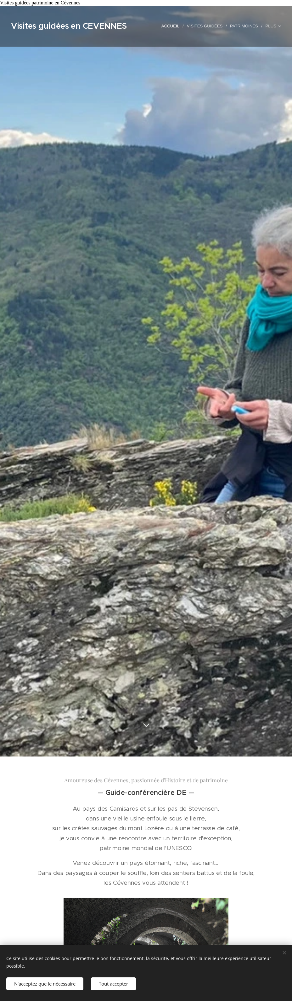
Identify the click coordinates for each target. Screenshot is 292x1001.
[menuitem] (172, 26)
